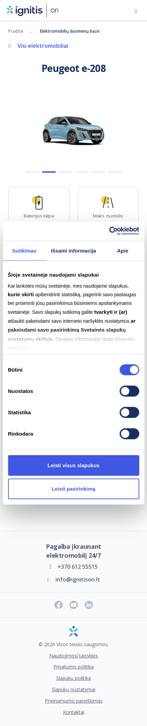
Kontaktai (73, 712)
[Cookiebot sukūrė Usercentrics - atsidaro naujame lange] (109, 231)
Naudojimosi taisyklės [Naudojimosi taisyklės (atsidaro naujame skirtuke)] (73, 656)
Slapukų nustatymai (73, 690)
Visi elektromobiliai (43, 46)
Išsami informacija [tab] (73, 250)
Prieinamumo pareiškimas (74, 701)
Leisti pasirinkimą (73, 488)
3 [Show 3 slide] (65, 172)
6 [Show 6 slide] (115, 172)
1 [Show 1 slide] (32, 172)
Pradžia (15, 31)
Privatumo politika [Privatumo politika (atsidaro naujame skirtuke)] (73, 667)
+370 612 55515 (77, 566)
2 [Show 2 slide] (49, 172)
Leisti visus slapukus (73, 465)
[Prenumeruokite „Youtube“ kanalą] (74, 605)
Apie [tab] (122, 250)
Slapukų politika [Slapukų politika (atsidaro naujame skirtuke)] (73, 678)
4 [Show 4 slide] (82, 172)
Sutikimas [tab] (24, 250)
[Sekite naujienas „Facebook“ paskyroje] (58, 605)
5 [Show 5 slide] (98, 172)
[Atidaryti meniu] (136, 10)
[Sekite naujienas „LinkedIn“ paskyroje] (89, 605)
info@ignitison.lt (77, 579)
